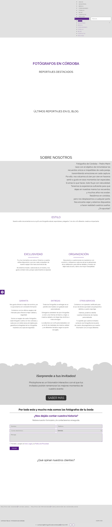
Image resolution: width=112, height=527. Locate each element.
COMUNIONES (83, 8)
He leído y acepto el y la (30, 444)
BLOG (81, 12)
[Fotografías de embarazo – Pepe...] (97, 91)
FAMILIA (81, 10)
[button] (81, 19)
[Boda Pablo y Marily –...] (69, 91)
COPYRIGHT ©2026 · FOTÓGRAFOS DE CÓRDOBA (12, 520)
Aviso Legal (28, 444)
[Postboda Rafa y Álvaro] (42, 91)
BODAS (81, 6)
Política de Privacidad (42, 444)
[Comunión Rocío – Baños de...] (97, 131)
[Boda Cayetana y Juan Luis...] (14, 91)
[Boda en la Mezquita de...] (69, 131)
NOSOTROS (82, 4)
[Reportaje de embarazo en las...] (42, 131)
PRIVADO (82, 16)
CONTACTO (82, 14)
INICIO (81, 2)
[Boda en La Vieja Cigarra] (14, 131)
